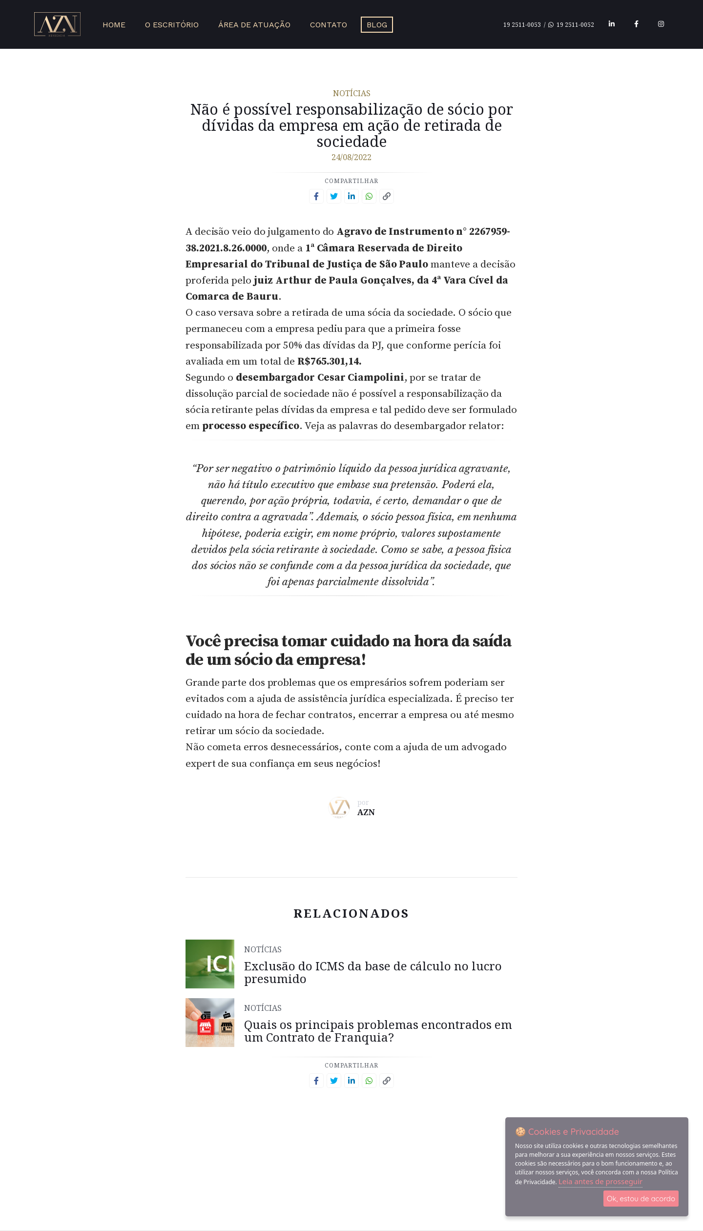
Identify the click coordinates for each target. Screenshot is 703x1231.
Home (114, 24)
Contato (328, 24)
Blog (377, 24)
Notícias (352, 93)
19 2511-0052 (571, 25)
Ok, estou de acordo (641, 1198)
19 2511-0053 (522, 25)
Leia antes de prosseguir (600, 1181)
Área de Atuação (254, 24)
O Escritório (172, 24)
